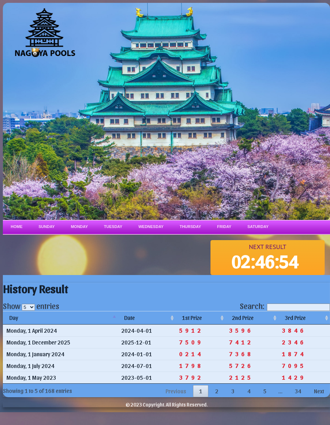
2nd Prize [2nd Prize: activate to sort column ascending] (243, 317)
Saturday (257, 226)
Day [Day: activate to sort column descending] (13, 317)
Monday (79, 226)
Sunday (47, 226)
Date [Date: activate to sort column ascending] (129, 317)
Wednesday (151, 226)
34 (298, 391)
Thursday (190, 226)
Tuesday (113, 226)
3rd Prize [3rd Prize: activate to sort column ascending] (295, 317)
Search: (285, 305)
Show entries (31, 305)
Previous (176, 391)
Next (319, 391)
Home (16, 226)
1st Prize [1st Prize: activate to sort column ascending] (192, 317)
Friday (224, 226)
